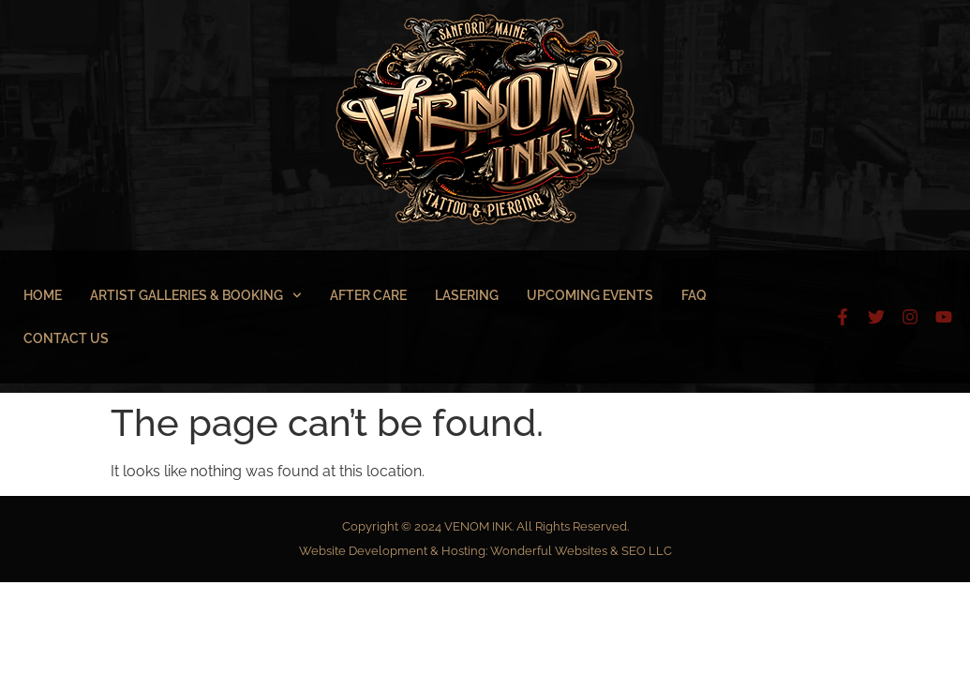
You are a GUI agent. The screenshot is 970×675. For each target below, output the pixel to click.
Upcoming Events (590, 295)
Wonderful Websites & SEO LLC (581, 551)
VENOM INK (478, 526)
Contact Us (66, 338)
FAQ (694, 295)
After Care (368, 295)
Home (42, 295)
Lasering (467, 295)
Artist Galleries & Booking (196, 295)
